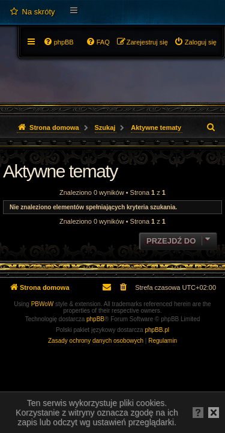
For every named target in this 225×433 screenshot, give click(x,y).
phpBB (95, 319)
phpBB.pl (157, 330)
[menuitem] (32, 12)
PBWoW (42, 304)
